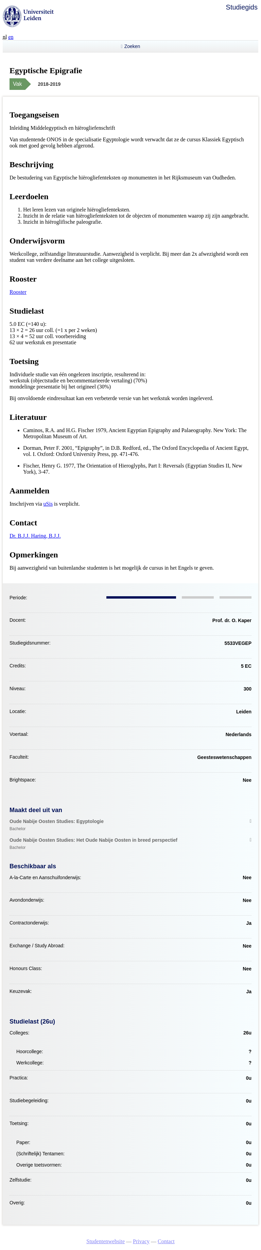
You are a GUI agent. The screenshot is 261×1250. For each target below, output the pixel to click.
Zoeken (132, 46)
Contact (166, 1241)
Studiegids (242, 7)
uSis (48, 504)
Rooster (18, 292)
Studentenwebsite (105, 1241)
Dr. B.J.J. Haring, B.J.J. (35, 536)
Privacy (141, 1241)
